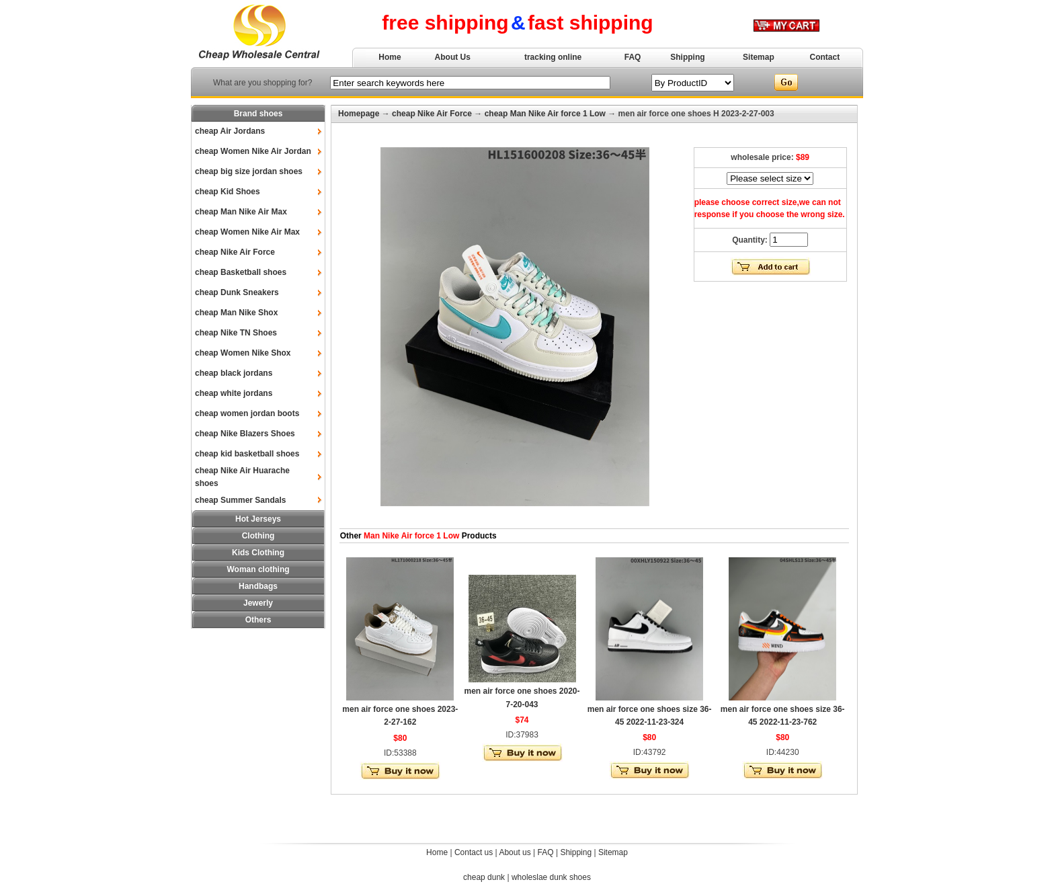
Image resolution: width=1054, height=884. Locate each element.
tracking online (552, 57)
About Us (453, 57)
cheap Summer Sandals (240, 500)
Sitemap (758, 57)
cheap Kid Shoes (227, 191)
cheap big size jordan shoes (248, 171)
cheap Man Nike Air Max (241, 211)
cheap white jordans (233, 393)
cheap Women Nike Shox (242, 353)
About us (514, 852)
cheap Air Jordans (230, 131)
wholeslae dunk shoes (551, 877)
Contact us (473, 852)
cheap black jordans (233, 373)
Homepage (358, 113)
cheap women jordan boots (247, 413)
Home (389, 57)
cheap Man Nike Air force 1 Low (545, 113)
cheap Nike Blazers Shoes (245, 433)
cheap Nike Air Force (235, 252)
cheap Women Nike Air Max (247, 232)
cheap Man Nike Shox (236, 312)
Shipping (687, 57)
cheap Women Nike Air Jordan (253, 151)
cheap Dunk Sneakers (237, 292)
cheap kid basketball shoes (247, 453)
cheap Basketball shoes (240, 272)
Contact (825, 57)
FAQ (632, 57)
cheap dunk (484, 877)
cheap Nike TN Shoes (236, 332)
